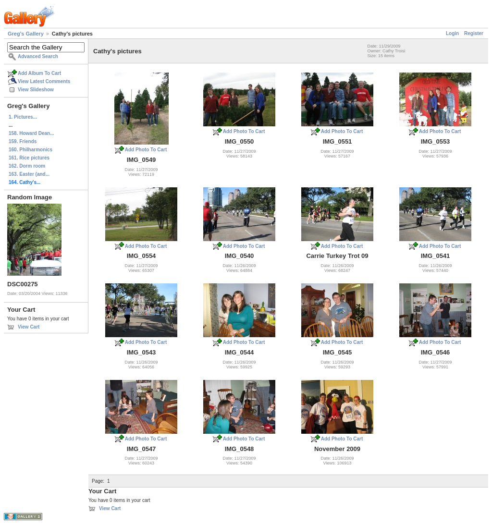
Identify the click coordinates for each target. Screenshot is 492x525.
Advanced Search (38, 56)
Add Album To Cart (39, 73)
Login (452, 33)
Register (473, 33)
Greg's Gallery (26, 34)
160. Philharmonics (30, 149)
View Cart (28, 327)
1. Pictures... (23, 117)
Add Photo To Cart (146, 149)
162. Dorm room (27, 166)
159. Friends (23, 141)
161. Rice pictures (29, 157)
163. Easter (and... (29, 174)
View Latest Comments (44, 81)
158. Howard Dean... (31, 133)
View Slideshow (36, 89)
